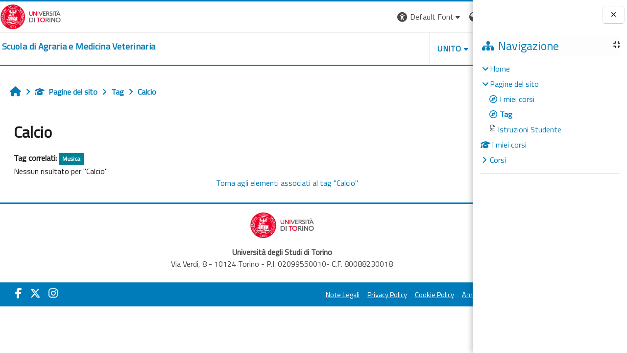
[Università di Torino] (30, 16)
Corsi (498, 160)
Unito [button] (358, 48)
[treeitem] (549, 114)
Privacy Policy (295, 294)
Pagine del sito (66, 92)
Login (456, 17)
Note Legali (251, 294)
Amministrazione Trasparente (415, 294)
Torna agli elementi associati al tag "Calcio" (241, 183)
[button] (338, 17)
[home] (78, 46)
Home (500, 69)
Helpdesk (413, 48)
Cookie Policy (342, 294)
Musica (71, 158)
